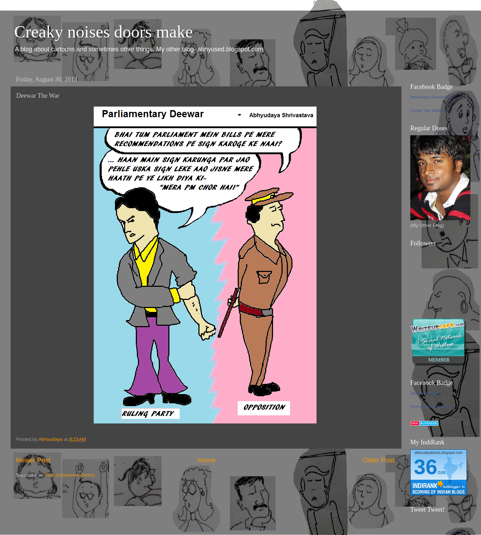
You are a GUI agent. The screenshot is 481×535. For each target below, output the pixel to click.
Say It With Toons (425, 393)
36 (425, 467)
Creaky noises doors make (103, 31)
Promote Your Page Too (430, 406)
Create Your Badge (426, 110)
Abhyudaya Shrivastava (430, 97)
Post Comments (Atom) (70, 475)
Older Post (378, 460)
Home (206, 460)
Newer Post (33, 460)
